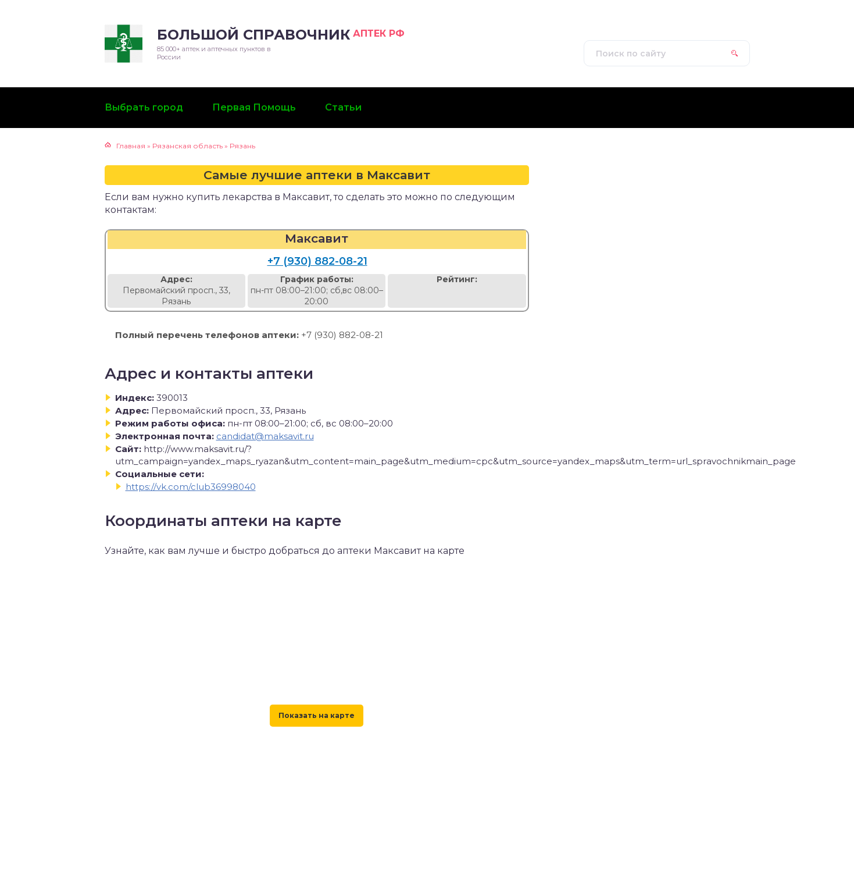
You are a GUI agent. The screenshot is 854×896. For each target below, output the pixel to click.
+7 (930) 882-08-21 (317, 261)
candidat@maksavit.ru (265, 436)
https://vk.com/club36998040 (191, 486)
